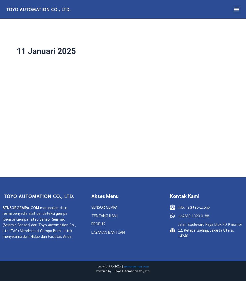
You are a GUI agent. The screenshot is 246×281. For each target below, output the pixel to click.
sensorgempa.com (136, 266)
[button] (236, 9)
